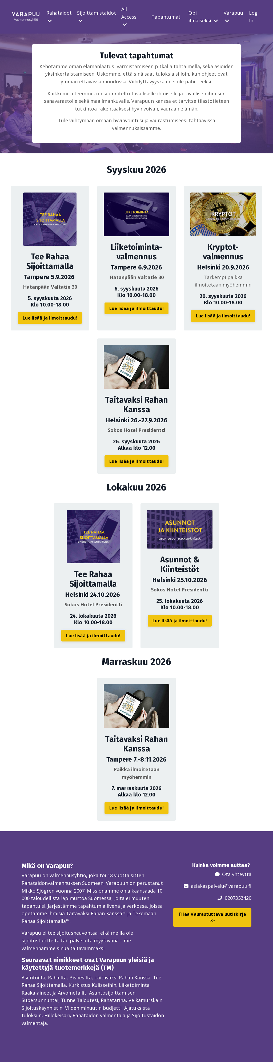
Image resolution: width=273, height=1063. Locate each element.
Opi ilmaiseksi (203, 17)
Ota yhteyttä (236, 874)
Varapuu (233, 16)
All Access (128, 16)
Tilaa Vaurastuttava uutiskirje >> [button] (212, 917)
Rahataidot (59, 16)
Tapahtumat (165, 17)
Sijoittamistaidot (96, 16)
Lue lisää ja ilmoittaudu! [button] (50, 318)
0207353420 (238, 898)
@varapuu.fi (237, 886)
